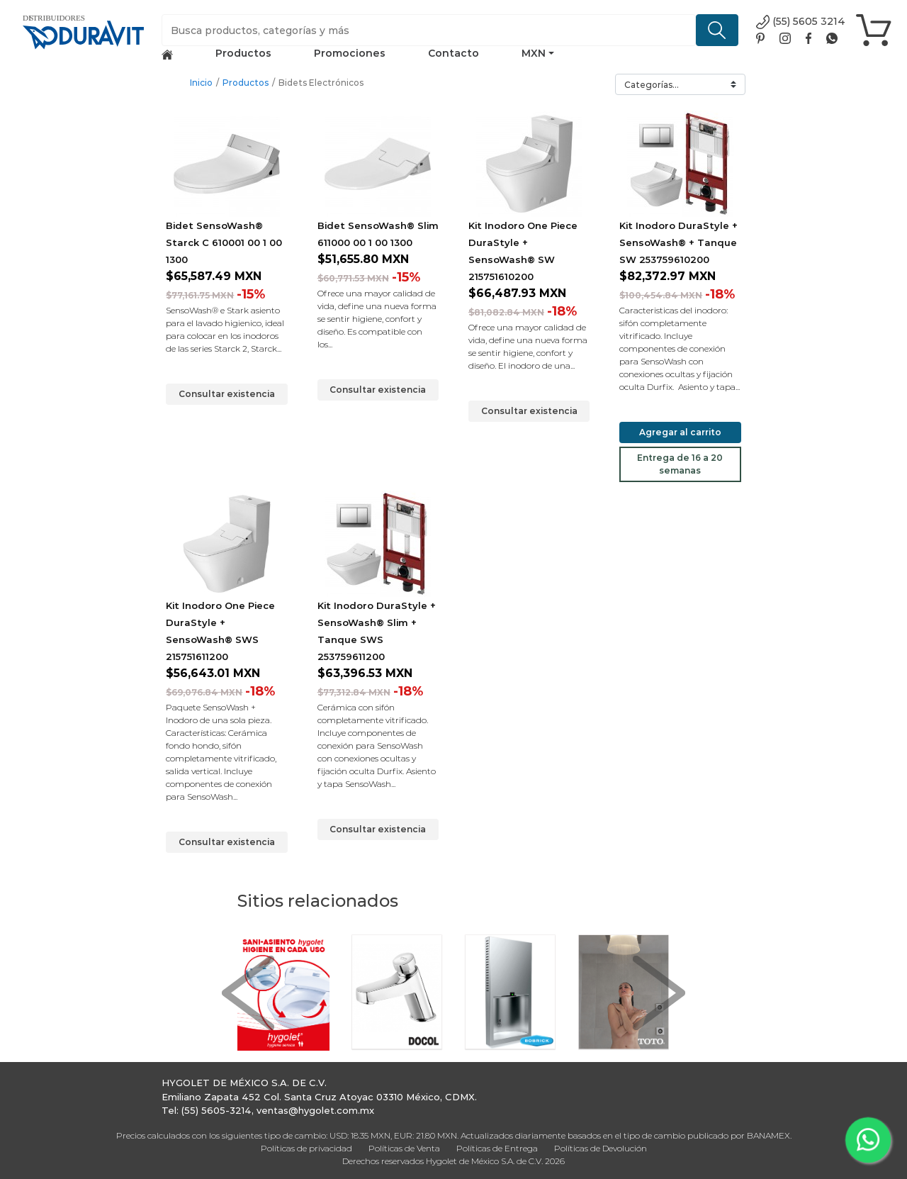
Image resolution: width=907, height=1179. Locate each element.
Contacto (453, 53)
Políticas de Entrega (497, 1148)
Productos (243, 53)
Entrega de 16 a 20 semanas (680, 464)
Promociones (349, 53)
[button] (248, 992)
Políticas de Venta (404, 1148)
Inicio (201, 82)
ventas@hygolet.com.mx (315, 1110)
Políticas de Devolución (600, 1148)
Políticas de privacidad (306, 1148)
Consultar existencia (227, 394)
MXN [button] (534, 53)
